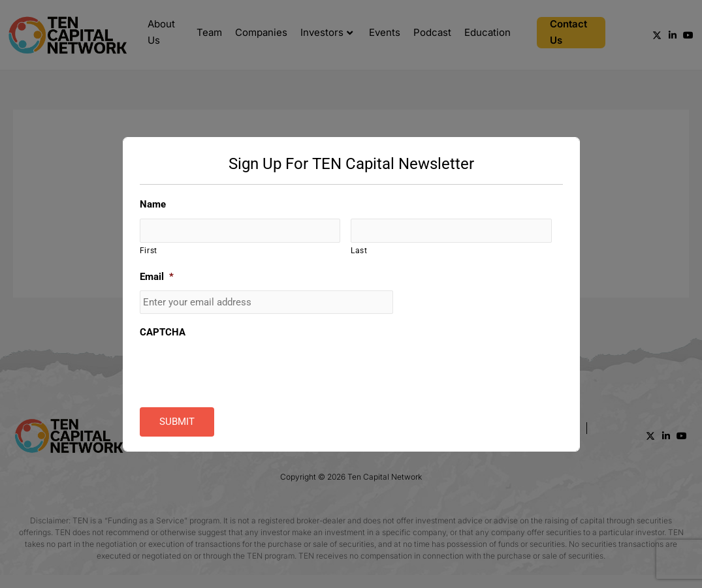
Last (359, 250)
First (148, 250)
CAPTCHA (162, 333)
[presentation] (239, 372)
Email (157, 277)
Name (153, 204)
